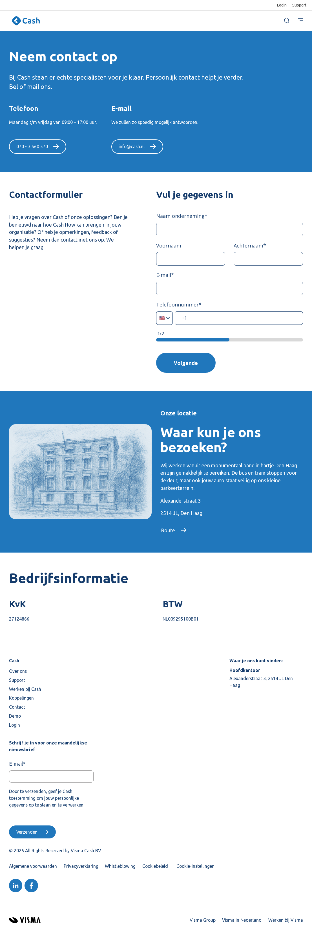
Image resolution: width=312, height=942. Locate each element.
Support (299, 5)
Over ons (18, 671)
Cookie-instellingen (195, 866)
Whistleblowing (120, 866)
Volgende (186, 363)
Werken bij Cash (25, 689)
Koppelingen (21, 698)
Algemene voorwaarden (33, 866)
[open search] (287, 21)
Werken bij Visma (285, 920)
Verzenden (26, 832)
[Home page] (26, 20)
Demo (15, 716)
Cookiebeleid (155, 866)
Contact (17, 707)
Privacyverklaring (81, 866)
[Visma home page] (25, 921)
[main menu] (300, 21)
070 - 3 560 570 (32, 146)
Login (282, 5)
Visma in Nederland (242, 920)
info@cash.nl (132, 146)
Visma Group (203, 920)
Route (168, 531)
